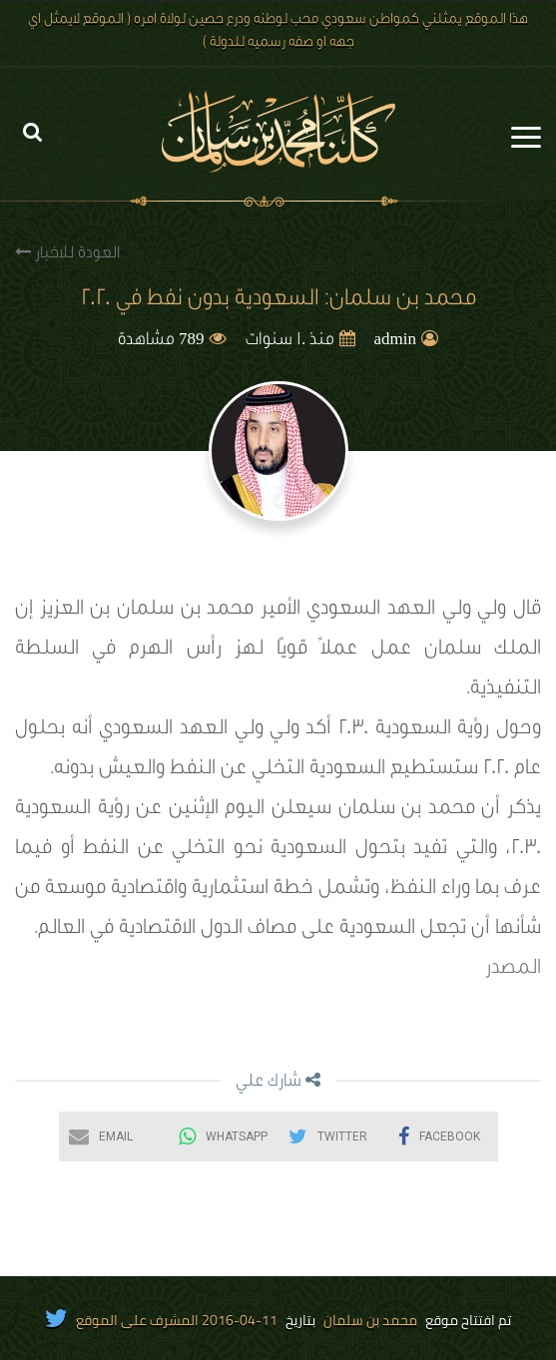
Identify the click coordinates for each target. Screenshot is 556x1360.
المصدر (513, 970)
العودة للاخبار (67, 252)
